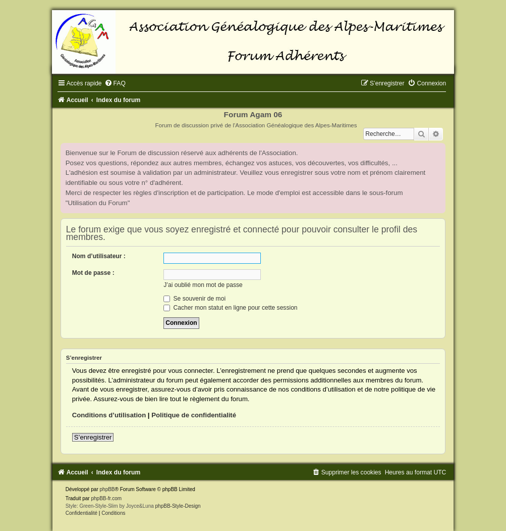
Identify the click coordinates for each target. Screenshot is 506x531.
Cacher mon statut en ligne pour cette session (230, 307)
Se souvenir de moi (194, 298)
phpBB (107, 489)
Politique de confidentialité (193, 415)
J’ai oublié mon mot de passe (203, 284)
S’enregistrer (93, 437)
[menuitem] (115, 83)
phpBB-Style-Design (178, 506)
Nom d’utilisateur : (99, 256)
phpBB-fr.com (106, 498)
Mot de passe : (93, 272)
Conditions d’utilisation (109, 415)
